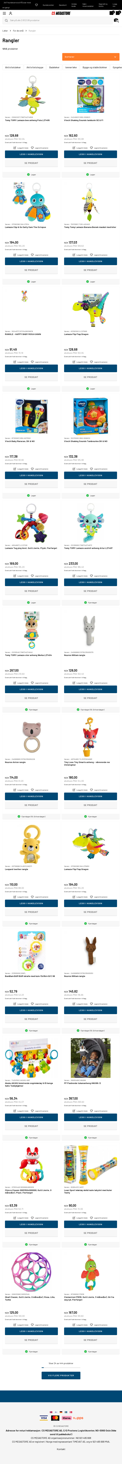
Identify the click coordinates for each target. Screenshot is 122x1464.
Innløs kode (74, 5)
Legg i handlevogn (31, 154)
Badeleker (54, 67)
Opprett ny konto (103, 5)
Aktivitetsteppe (35, 67)
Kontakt (61, 1449)
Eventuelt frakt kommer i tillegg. (16, 142)
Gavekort (63, 5)
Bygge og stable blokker (95, 67)
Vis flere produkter (61, 1375)
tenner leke (71, 67)
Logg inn (115, 5)
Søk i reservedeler (88, 5)
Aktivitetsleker (13, 67)
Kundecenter (48, 5)
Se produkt (31, 163)
